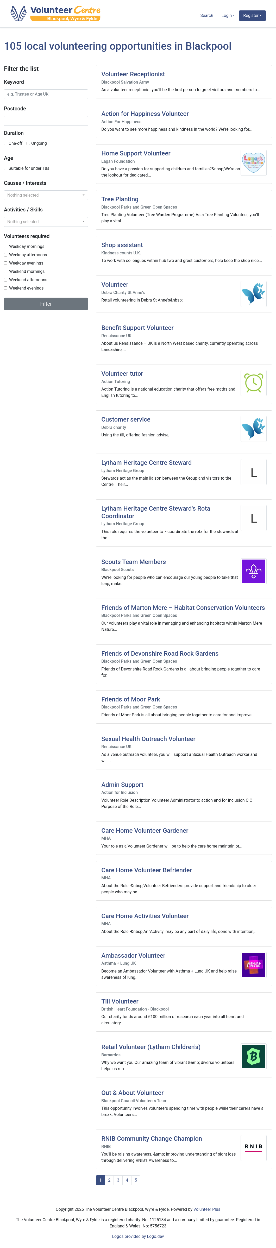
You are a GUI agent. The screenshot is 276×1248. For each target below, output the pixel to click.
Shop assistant (122, 245)
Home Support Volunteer (135, 153)
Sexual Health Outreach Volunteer (148, 739)
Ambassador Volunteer (133, 955)
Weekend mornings (27, 271)
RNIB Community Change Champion (151, 1138)
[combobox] (46, 195)
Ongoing (39, 143)
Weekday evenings (26, 263)
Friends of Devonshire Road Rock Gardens (159, 653)
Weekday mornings (26, 246)
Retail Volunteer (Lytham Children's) (150, 1047)
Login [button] (227, 15)
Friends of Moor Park (130, 699)
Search (206, 15)
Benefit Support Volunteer (137, 327)
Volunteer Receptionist (133, 74)
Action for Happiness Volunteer (145, 113)
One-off (15, 143)
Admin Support (122, 784)
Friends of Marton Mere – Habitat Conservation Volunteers (183, 607)
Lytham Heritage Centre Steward (146, 462)
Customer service (125, 419)
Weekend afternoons (28, 279)
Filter (46, 304)
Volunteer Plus (206, 1209)
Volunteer (114, 284)
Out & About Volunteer (132, 1092)
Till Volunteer (120, 1001)
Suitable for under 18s (29, 168)
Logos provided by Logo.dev (138, 1236)
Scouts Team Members (133, 562)
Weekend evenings (26, 288)
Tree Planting (120, 199)
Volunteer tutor (122, 373)
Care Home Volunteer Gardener (144, 830)
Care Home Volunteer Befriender (146, 870)
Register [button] (251, 15)
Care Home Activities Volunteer (145, 916)
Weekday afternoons (28, 254)
